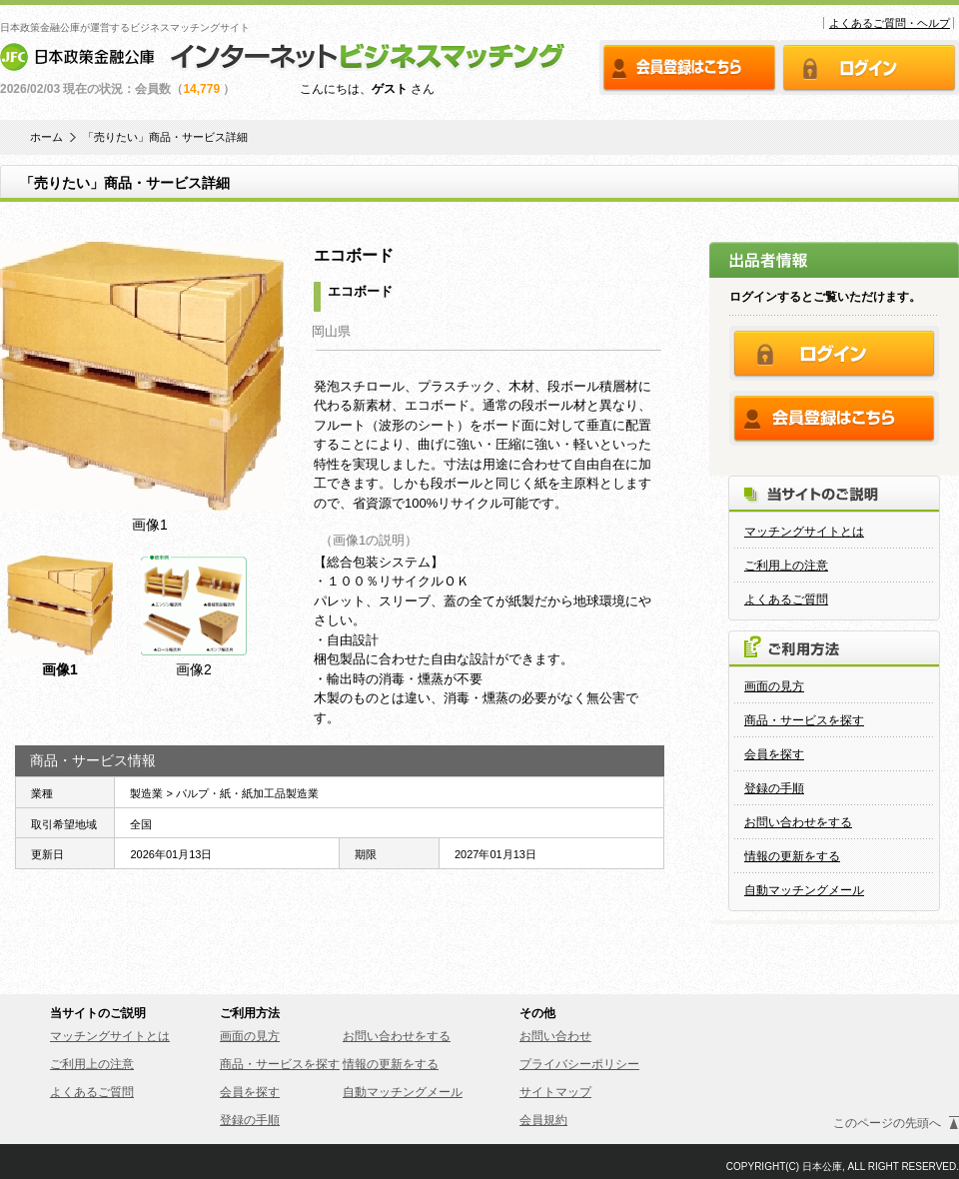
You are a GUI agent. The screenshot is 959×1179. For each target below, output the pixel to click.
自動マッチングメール (804, 890)
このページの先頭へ (887, 1123)
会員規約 (543, 1120)
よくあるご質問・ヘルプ (889, 23)
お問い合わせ (555, 1036)
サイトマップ (555, 1092)
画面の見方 (774, 686)
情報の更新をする (792, 856)
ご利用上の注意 (786, 566)
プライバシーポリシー (579, 1064)
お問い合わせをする (798, 822)
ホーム (46, 137)
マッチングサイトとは (804, 532)
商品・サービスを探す (804, 720)
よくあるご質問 (786, 599)
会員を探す (774, 754)
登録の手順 (774, 788)
